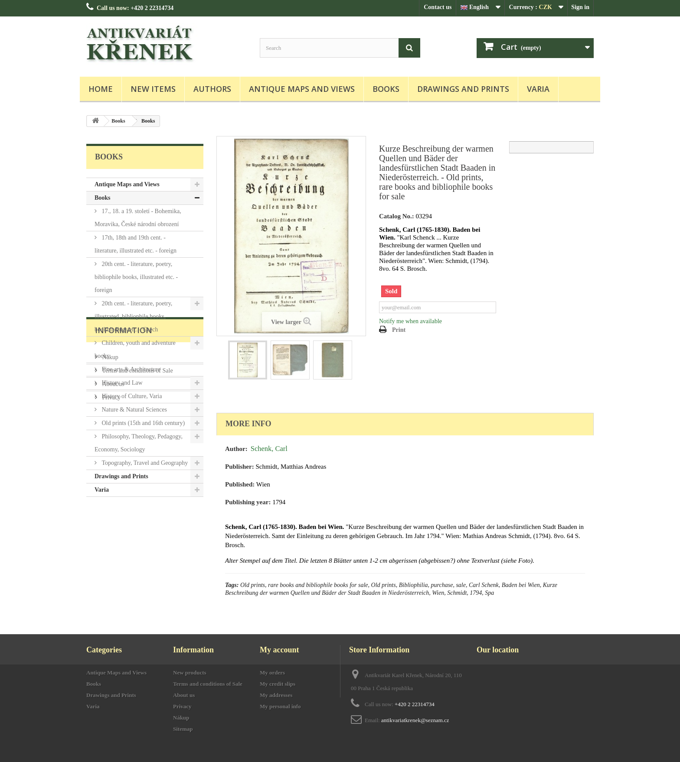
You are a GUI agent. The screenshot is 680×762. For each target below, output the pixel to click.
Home (100, 89)
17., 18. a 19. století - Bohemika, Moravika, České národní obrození (138, 217)
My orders (272, 672)
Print (398, 330)
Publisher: (239, 466)
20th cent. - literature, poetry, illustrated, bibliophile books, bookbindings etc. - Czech (133, 316)
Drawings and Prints (463, 89)
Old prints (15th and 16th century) (142, 423)
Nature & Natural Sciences (133, 409)
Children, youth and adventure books (135, 349)
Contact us (437, 7)
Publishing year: (248, 502)
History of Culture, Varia (131, 396)
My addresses (276, 695)
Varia (538, 89)
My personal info (280, 706)
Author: (236, 448)
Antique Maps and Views (302, 89)
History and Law (121, 382)
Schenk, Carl (269, 448)
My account (279, 649)
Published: (240, 484)
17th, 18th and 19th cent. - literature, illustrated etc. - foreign (136, 244)
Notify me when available (410, 321)
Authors (212, 89)
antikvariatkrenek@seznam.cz (415, 720)
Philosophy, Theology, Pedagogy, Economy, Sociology (139, 443)
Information (123, 523)
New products (189, 672)
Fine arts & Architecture (130, 369)
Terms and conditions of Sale (137, 560)
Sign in (580, 7)
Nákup (109, 546)
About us (112, 573)
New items (153, 89)
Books (386, 89)
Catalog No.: (396, 216)
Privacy (111, 587)
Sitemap (183, 729)
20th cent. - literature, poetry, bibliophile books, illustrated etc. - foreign (136, 277)
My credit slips (277, 684)
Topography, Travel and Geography (144, 463)
